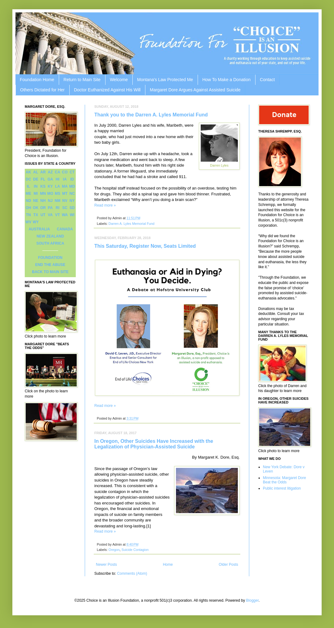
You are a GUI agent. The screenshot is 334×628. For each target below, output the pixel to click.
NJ (50, 200)
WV (28, 222)
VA (50, 215)
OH (28, 208)
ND (28, 200)
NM (58, 200)
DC (28, 179)
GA (50, 179)
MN (43, 193)
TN (28, 215)
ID (72, 179)
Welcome (119, 79)
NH (42, 200)
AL (35, 172)
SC (64, 208)
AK (28, 172)
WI (72, 215)
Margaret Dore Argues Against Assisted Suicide (195, 89)
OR (43, 208)
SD (72, 208)
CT (72, 172)
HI (57, 179)
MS (57, 193)
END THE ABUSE (50, 265)
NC (72, 193)
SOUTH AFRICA (50, 243)
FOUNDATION (50, 257)
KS (43, 186)
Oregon (114, 550)
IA (65, 179)
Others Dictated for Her (42, 89)
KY (50, 186)
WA (65, 215)
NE (35, 200)
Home (168, 564)
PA (50, 208)
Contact (267, 79)
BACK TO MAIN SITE (50, 272)
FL (43, 179)
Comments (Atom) (132, 573)
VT (57, 215)
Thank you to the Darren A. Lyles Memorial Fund (151, 114)
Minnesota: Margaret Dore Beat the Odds (284, 480)
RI (57, 208)
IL (28, 186)
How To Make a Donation (226, 79)
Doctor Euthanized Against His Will (107, 89)
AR (42, 172)
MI (36, 193)
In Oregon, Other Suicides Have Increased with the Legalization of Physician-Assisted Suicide (153, 443)
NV (64, 200)
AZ (50, 172)
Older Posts (228, 564)
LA (57, 186)
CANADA (65, 229)
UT (43, 215)
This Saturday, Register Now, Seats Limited (145, 246)
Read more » (105, 205)
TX (35, 215)
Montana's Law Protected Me (165, 79)
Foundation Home (37, 79)
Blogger (252, 600)
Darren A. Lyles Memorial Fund (131, 223)
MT (64, 193)
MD (72, 186)
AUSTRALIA (39, 229)
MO (50, 193)
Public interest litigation (282, 488)
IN (35, 186)
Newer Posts (106, 564)
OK (35, 208)
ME (28, 193)
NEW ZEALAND (50, 236)
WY (36, 222)
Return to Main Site (82, 79)
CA (57, 172)
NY (72, 200)
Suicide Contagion (135, 550)
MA (65, 186)
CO (65, 172)
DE (35, 179)
